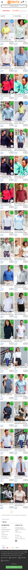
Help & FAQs (4, 536)
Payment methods (5, 531)
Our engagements (5, 538)
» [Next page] (16, 511)
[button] (21, 2)
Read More (20, 555)
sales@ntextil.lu (18, 532)
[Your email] (12, 519)
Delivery (3, 533)
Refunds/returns (4, 534)
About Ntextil (4, 527)
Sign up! (4, 521)
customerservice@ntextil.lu (20, 529)
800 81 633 (17, 535)
